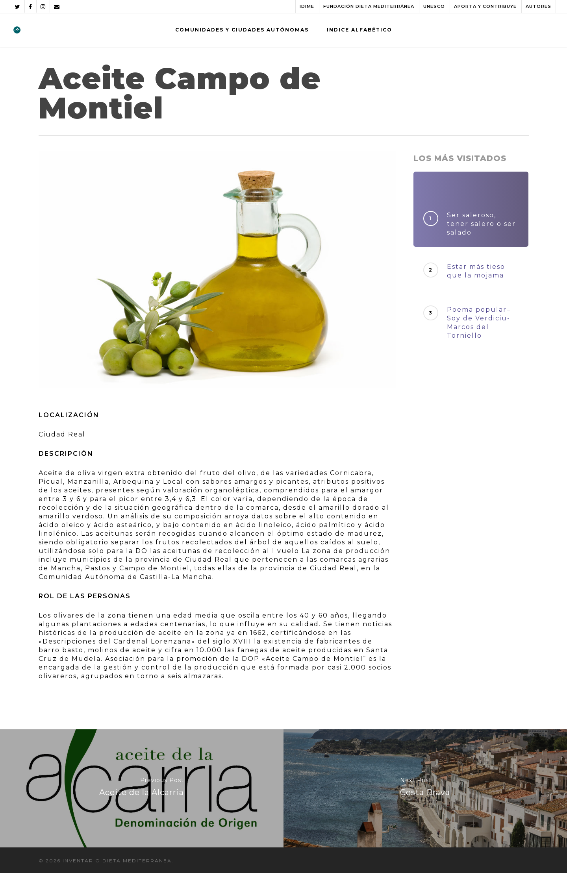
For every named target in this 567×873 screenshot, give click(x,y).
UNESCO (434, 6)
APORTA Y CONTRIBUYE (485, 6)
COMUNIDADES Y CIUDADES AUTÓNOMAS (242, 30)
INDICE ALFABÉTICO (359, 30)
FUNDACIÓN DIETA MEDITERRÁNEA (368, 6)
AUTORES (538, 6)
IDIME (307, 6)
